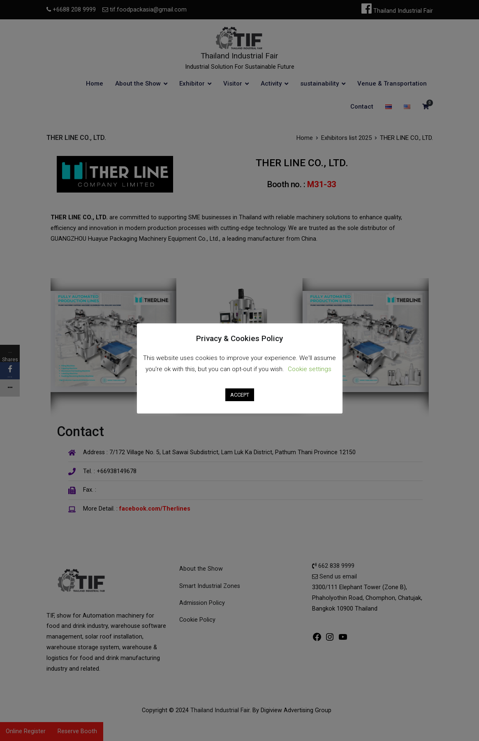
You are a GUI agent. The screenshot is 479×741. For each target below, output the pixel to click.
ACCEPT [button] (239, 395)
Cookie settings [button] (309, 369)
